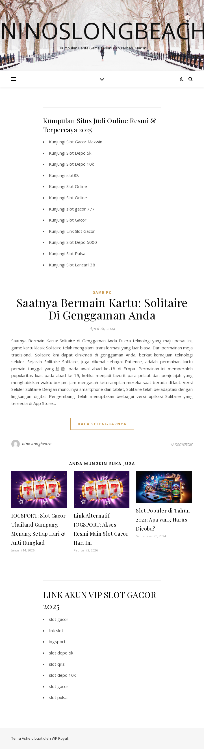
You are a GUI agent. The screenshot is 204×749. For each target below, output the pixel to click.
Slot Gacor (76, 220)
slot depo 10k (62, 675)
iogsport (57, 641)
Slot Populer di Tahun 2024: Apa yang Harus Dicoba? (163, 519)
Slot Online (76, 186)
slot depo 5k (61, 653)
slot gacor (58, 619)
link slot (56, 630)
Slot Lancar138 (80, 265)
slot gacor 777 (80, 209)
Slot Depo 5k (78, 153)
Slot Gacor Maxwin (84, 141)
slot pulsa (58, 697)
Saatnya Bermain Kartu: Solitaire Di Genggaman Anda (102, 308)
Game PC (102, 292)
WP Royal (60, 738)
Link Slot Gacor (80, 231)
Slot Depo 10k (80, 164)
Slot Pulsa (75, 253)
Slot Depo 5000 (81, 242)
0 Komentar (182, 444)
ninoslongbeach (37, 443)
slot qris (57, 664)
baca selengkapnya (102, 423)
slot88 (72, 175)
